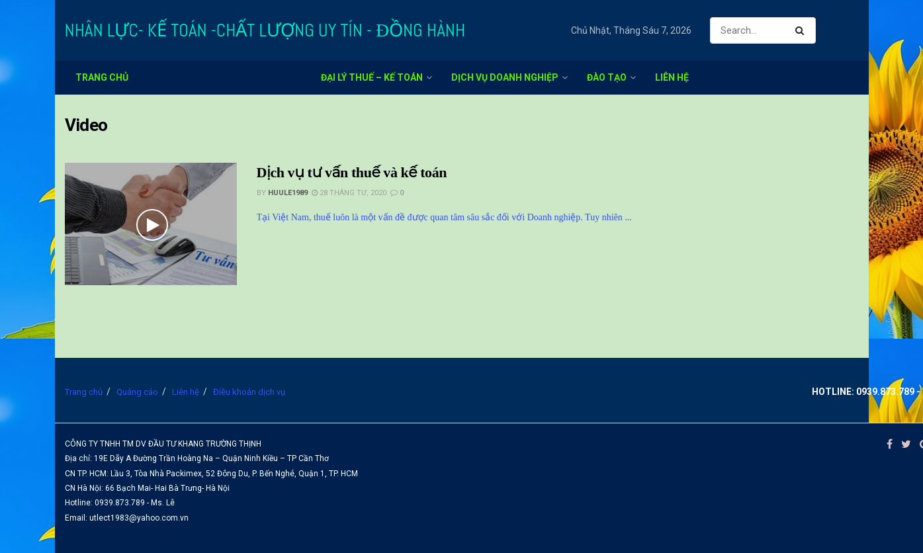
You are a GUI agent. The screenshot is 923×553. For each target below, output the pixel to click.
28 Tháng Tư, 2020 (349, 193)
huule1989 (288, 193)
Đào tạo (607, 77)
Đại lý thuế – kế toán (372, 77)
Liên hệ (672, 77)
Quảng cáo (137, 392)
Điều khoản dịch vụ (249, 392)
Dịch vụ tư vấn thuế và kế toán (352, 172)
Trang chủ (101, 77)
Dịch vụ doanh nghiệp (504, 77)
